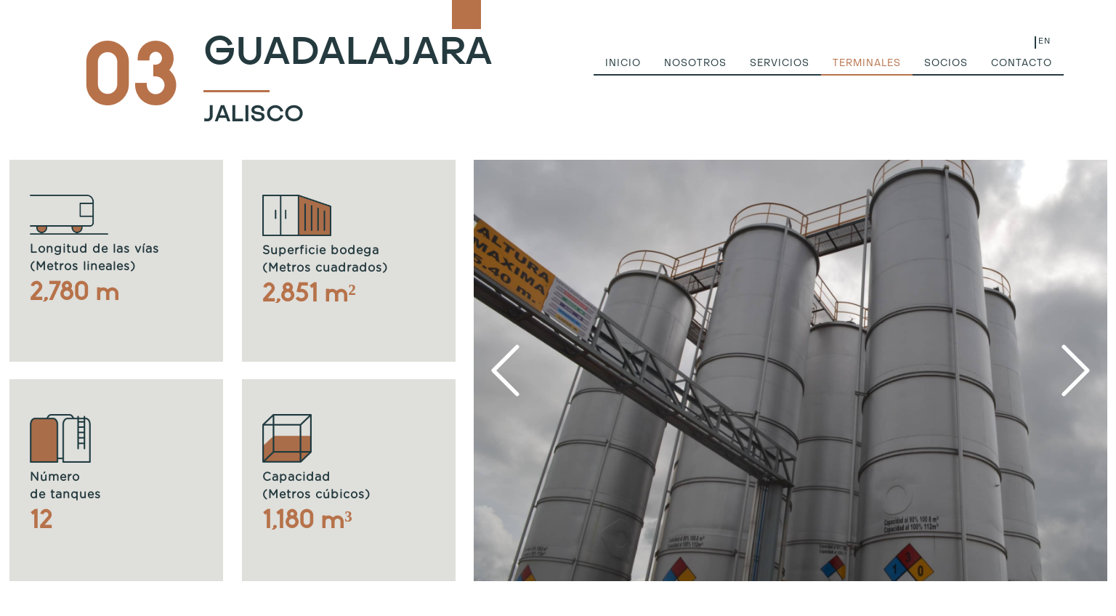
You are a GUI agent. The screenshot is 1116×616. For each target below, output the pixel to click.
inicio (623, 63)
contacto (1021, 63)
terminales (867, 63)
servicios (779, 63)
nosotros (695, 63)
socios (946, 63)
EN (1044, 42)
